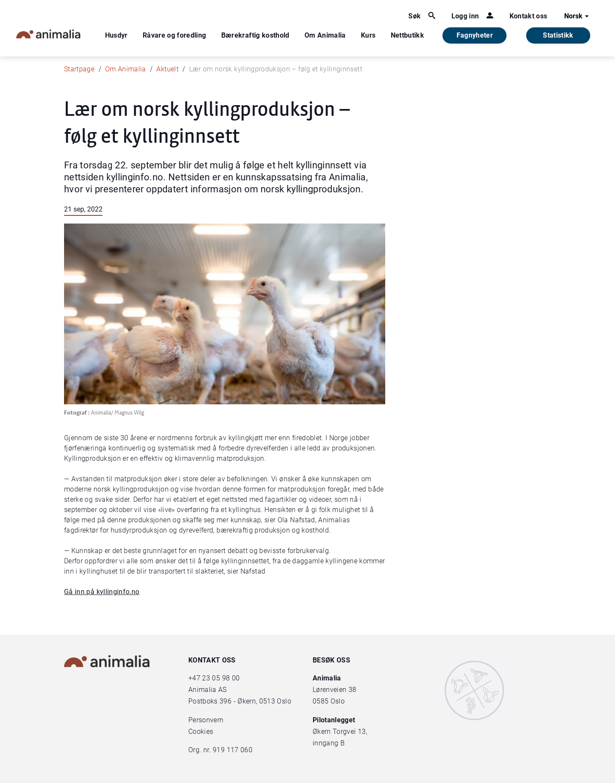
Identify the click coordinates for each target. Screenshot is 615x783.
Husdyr (116, 35)
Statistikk (558, 35)
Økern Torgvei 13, (341, 731)
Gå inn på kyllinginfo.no (101, 592)
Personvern (206, 720)
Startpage (79, 69)
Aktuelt (167, 69)
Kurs (368, 35)
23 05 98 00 (221, 678)
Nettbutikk (408, 35)
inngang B (329, 743)
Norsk (577, 16)
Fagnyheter (475, 35)
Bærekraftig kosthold (255, 35)
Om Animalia (325, 35)
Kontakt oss (529, 16)
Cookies (200, 731)
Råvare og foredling (174, 35)
